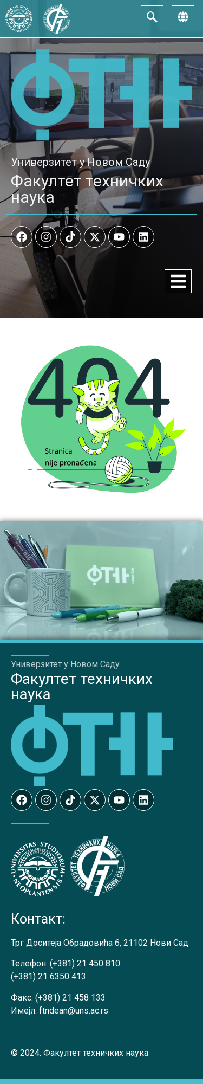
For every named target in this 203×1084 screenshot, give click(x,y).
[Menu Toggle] (178, 281)
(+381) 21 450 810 (85, 963)
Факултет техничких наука (87, 189)
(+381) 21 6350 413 (48, 976)
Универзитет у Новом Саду (80, 162)
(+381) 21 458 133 (70, 997)
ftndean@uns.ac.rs (73, 1010)
